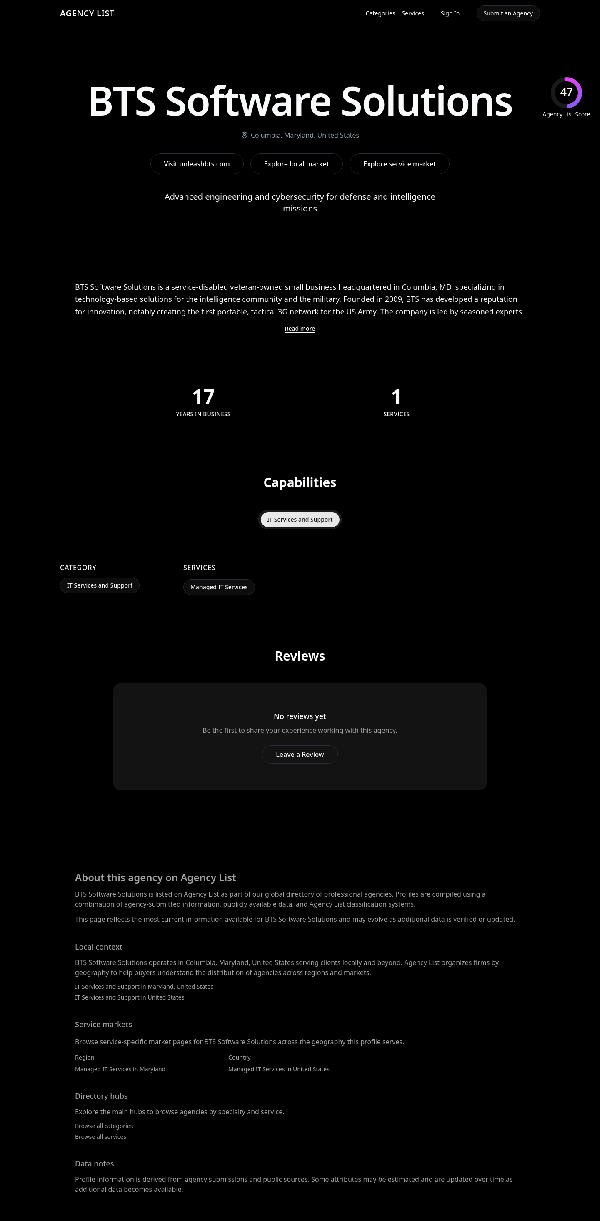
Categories (380, 13)
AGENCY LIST (87, 13)
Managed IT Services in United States (279, 1069)
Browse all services (100, 1137)
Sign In (450, 13)
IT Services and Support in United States (129, 997)
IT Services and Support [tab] (299, 519)
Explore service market (399, 163)
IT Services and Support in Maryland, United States (144, 986)
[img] (566, 97)
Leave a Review (300, 754)
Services (413, 13)
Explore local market (296, 163)
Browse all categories (104, 1126)
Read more (300, 328)
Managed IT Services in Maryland (120, 1069)
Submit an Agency (508, 13)
